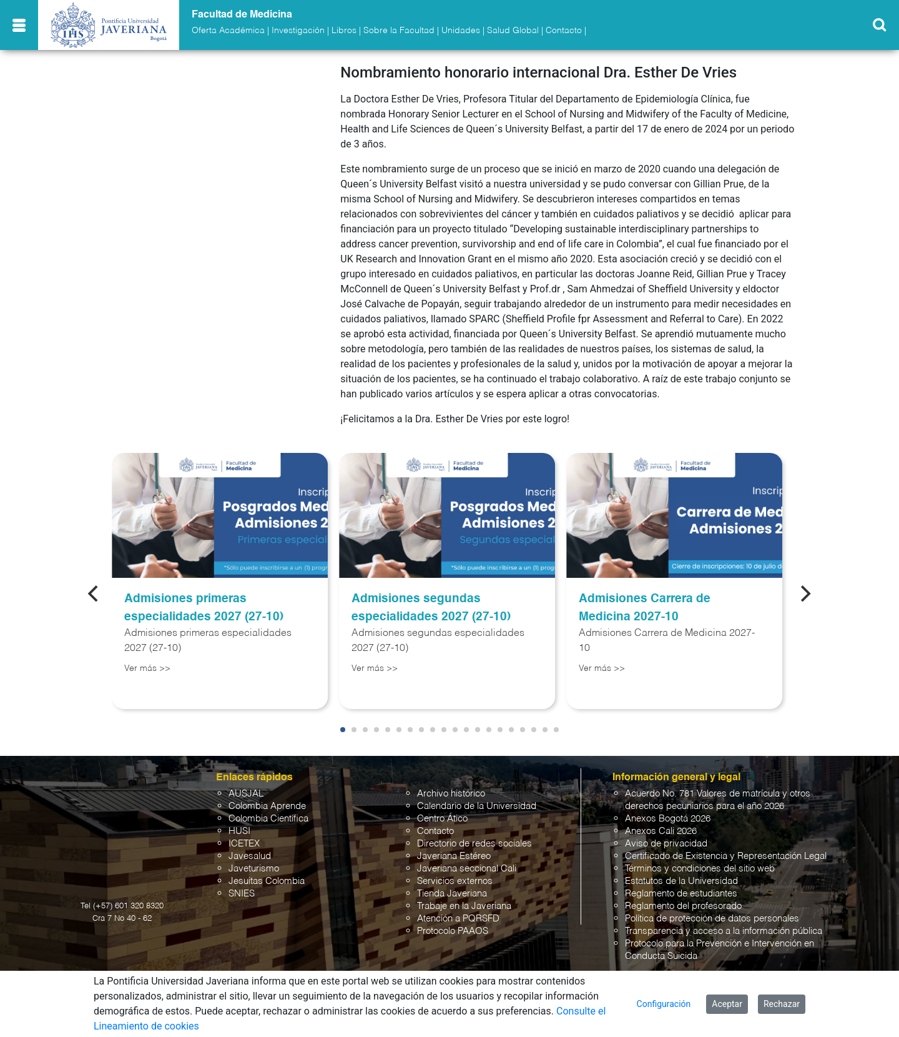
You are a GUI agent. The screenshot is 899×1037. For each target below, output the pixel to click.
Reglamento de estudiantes (681, 893)
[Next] (804, 593)
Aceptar (727, 1004)
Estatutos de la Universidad (681, 881)
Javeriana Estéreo (454, 856)
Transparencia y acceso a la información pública (723, 931)
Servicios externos (455, 881)
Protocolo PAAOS (452, 931)
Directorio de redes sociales (474, 843)
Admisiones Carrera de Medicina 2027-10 (644, 608)
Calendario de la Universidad (476, 806)
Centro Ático (442, 818)
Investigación (298, 30)
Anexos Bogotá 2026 (667, 818)
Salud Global (513, 30)
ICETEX (244, 843)
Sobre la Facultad (399, 30)
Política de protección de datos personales (712, 918)
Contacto (564, 30)
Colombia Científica (268, 818)
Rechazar (782, 1004)
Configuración (664, 1004)
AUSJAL (245, 793)
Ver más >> (147, 668)
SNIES (241, 893)
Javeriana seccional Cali (466, 868)
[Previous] (94, 593)
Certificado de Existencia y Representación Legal (726, 856)
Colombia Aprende (267, 806)
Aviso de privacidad (666, 843)
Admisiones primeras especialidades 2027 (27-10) (203, 608)
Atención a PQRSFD (458, 918)
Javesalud (249, 856)
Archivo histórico (451, 793)
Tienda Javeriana (452, 893)
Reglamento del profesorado (683, 906)
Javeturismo (253, 868)
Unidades (460, 30)
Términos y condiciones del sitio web (700, 868)
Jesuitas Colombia (266, 881)
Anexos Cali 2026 (661, 831)
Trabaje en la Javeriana (464, 906)
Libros (344, 30)
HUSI (239, 831)
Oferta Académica (228, 30)
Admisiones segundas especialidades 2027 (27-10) (431, 608)
